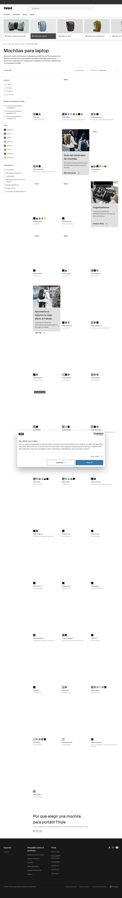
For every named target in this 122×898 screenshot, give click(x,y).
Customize (61, 462)
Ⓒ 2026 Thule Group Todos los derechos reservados (20, 887)
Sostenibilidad (55, 862)
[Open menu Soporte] (33, 14)
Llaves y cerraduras (33, 859)
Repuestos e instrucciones (35, 855)
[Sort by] (108, 70)
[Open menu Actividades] (17, 14)
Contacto (7, 852)
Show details (95, 456)
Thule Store (54, 873)
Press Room (55, 866)
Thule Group (55, 870)
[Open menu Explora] (26, 14)
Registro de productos (34, 870)
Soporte (29, 874)
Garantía (30, 862)
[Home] (16, 8)
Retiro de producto (33, 866)
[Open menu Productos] (8, 14)
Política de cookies (84, 887)
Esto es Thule (55, 852)
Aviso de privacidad (71, 887)
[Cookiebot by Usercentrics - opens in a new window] (94, 434)
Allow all (89, 462)
